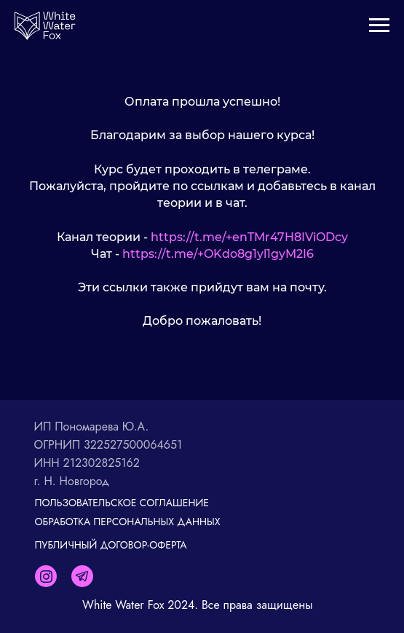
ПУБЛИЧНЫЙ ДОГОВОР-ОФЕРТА (111, 545)
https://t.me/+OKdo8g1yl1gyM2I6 (218, 254)
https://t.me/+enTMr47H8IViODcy (249, 237)
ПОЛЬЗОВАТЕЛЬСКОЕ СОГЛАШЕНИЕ (122, 502)
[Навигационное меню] (379, 25)
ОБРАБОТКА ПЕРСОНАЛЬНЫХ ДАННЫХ (128, 521)
